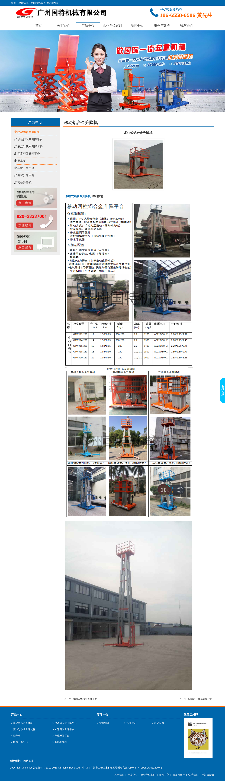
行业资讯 (131, 723)
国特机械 (28, 760)
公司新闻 (104, 723)
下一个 (196, 698)
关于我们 (63, 25)
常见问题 (159, 723)
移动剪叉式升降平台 (28, 139)
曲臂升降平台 (24, 175)
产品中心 (88, 25)
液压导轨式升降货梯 (28, 146)
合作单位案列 (112, 25)
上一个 (80, 698)
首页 (39, 25)
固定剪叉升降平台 (27, 153)
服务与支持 (162, 25)
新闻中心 (137, 25)
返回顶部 (208, 774)
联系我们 (186, 25)
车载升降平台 (24, 168)
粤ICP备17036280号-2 (149, 767)
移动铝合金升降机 (27, 132)
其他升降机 (22, 182)
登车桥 (20, 160)
